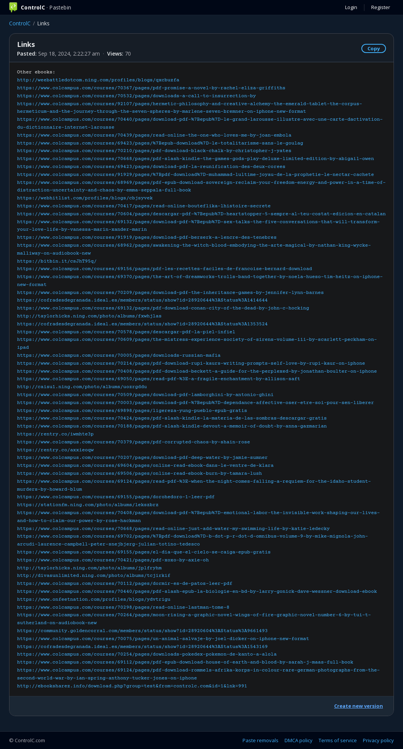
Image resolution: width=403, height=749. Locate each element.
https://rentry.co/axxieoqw (55, 450)
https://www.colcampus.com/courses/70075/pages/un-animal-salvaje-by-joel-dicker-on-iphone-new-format (163, 639)
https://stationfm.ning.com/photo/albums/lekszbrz (88, 505)
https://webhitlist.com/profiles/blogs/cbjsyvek (85, 198)
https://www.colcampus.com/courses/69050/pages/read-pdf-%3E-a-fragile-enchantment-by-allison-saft (158, 379)
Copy (373, 48)
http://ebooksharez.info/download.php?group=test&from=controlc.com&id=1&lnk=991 (132, 686)
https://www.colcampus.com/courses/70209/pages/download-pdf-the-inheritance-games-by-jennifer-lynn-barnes (170, 292)
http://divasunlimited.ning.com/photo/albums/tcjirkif (93, 575)
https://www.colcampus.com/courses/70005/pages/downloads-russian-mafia (119, 355)
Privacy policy (378, 740)
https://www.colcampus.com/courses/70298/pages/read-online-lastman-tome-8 (123, 607)
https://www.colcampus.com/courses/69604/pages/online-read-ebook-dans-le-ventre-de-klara (145, 465)
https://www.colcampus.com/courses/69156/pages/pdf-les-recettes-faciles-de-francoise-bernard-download (164, 269)
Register (380, 7)
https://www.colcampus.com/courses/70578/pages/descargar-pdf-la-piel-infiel (126, 332)
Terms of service (338, 740)
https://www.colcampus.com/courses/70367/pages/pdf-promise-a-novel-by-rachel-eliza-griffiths (151, 88)
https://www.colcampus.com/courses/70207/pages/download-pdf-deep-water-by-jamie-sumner (142, 457)
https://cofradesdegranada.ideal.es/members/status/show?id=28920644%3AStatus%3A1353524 (142, 324)
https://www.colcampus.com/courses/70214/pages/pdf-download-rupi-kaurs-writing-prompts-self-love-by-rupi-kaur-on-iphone (191, 363)
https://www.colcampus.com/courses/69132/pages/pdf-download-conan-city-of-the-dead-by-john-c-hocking (163, 308)
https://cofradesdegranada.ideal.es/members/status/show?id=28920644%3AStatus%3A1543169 (142, 647)
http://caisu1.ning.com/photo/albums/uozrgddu (82, 387)
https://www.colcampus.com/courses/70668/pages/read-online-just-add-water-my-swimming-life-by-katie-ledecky (173, 528)
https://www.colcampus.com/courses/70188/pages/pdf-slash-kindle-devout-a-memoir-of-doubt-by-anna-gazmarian (172, 426)
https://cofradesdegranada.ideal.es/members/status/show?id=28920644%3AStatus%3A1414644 (142, 300)
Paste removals (261, 740)
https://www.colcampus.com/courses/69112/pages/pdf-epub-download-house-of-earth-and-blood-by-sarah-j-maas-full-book (185, 662)
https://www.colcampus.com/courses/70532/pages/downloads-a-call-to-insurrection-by (136, 96)
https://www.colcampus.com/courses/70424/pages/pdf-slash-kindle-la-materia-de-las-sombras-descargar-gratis (172, 418)
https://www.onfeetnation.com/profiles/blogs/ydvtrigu (93, 599)
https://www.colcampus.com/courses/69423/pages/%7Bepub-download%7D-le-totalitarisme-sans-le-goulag (160, 143)
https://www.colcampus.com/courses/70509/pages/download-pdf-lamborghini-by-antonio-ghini (145, 395)
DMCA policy (299, 740)
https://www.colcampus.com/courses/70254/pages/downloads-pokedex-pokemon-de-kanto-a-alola (147, 654)
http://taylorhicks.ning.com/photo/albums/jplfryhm (89, 568)
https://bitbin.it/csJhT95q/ (56, 261)
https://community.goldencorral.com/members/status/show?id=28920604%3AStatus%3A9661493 (142, 631)
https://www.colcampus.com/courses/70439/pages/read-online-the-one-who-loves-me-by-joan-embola (154, 135)
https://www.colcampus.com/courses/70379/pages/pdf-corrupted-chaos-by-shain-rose (133, 442)
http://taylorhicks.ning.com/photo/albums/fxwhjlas (89, 316)
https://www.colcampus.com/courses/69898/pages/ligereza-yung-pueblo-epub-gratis (132, 410)
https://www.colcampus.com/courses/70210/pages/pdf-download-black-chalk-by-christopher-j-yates (154, 151)
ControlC (20, 23)
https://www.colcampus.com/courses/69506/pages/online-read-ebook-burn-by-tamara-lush (139, 473)
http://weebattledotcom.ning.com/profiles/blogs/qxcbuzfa (98, 80)
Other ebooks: (201, 379)
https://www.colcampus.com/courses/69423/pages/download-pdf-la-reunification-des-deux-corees (151, 166)
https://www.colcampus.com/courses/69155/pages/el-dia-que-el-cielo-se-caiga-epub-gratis (144, 552)
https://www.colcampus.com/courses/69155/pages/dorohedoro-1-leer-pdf (116, 497)
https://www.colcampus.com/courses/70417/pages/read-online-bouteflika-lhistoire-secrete (144, 206)
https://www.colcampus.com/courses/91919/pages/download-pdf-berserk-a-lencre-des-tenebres (147, 237)
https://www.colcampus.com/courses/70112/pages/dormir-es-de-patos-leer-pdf (124, 583)
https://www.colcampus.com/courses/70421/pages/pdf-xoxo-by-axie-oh (113, 560)
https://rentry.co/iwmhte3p (55, 434)
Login (351, 7)
